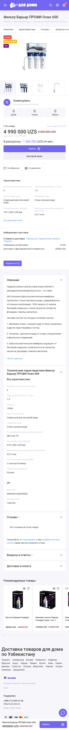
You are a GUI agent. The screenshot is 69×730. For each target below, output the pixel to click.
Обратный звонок (12, 704)
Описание (8, 29)
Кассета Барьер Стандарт (17, 617)
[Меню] (5, 5)
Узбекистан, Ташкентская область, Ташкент (32, 239)
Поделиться (13, 263)
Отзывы (46, 29)
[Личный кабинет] (57, 5)
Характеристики (27, 29)
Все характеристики (13, 220)
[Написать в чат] (63, 713)
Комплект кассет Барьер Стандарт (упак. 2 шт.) (46, 618)
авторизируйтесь (28, 539)
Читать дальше (14, 358)
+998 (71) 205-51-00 (13, 700)
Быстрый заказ (34, 156)
